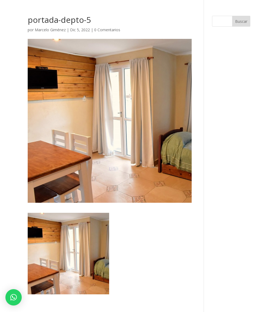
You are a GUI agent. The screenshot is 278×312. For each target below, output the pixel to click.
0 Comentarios (107, 29)
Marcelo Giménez (50, 29)
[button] (13, 297)
